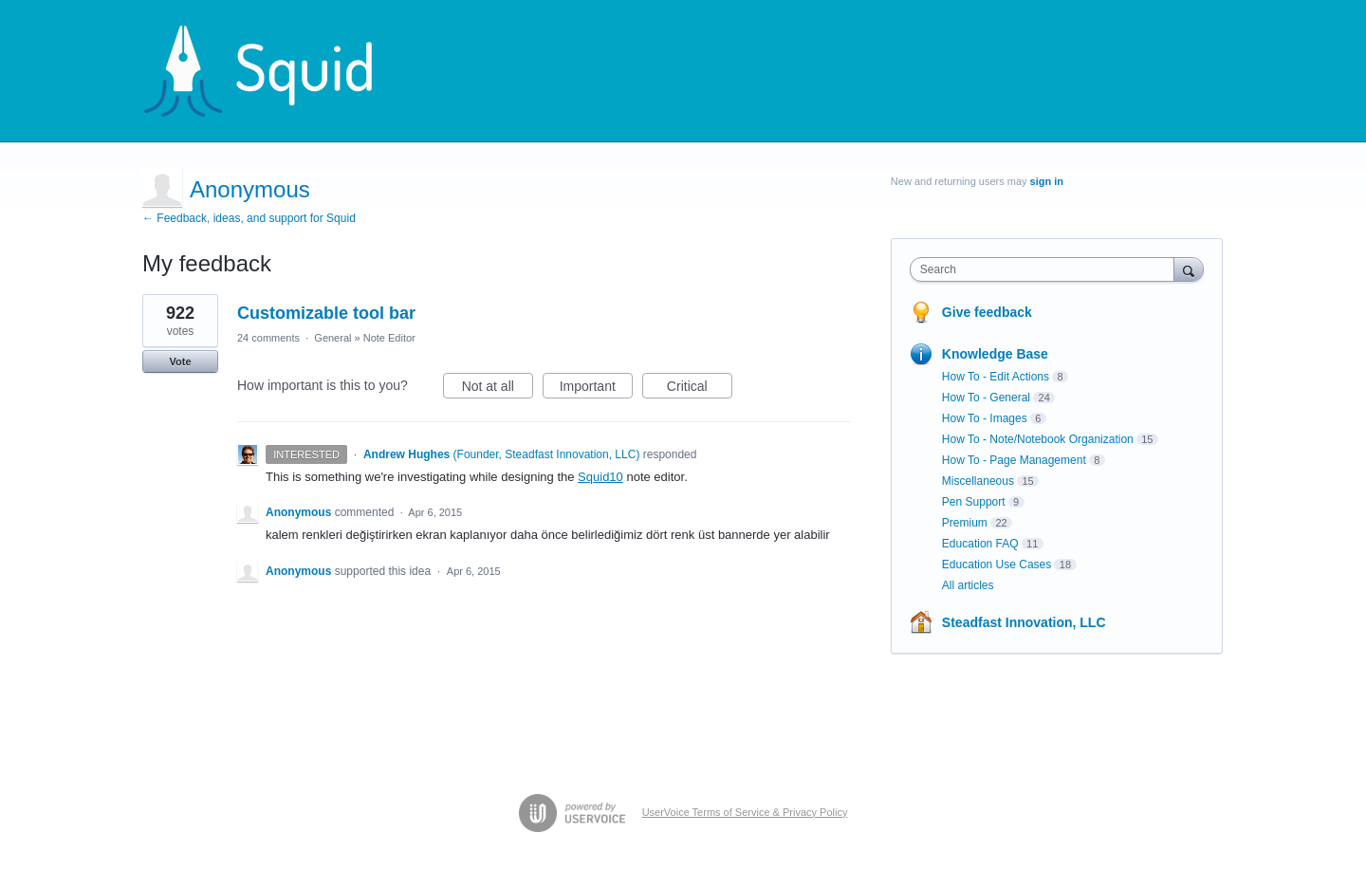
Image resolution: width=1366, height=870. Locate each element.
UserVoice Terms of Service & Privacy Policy (745, 812)
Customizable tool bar (326, 313)
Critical (699, 389)
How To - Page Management (1014, 460)
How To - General (986, 397)
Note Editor (389, 337)
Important (596, 389)
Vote (180, 361)
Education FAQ (980, 543)
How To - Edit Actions (995, 376)
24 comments (268, 337)
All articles (968, 585)
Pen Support (974, 502)
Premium (965, 522)
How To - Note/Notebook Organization (1038, 439)
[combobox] (1046, 269)
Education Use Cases (996, 564)
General (332, 337)
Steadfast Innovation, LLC (1024, 622)
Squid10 (600, 477)
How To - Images (984, 418)
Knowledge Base (995, 353)
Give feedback (987, 312)
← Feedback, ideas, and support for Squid (249, 218)
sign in (1046, 181)
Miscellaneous (978, 481)
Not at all (497, 389)
